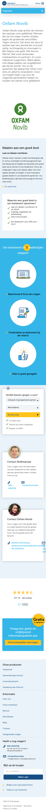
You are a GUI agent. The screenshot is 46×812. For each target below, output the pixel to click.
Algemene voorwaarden (12, 806)
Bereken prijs (13, 415)
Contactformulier (30, 485)
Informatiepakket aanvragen (23, 642)
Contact (6, 728)
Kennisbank (8, 716)
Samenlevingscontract (13, 675)
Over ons (7, 699)
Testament (7, 669)
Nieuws (6, 711)
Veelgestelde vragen (12, 734)
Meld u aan (23, 777)
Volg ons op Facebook (15, 790)
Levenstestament (10, 681)
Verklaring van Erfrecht (13, 687)
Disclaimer (28, 806)
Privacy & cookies (10, 808)
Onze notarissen (10, 705)
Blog (5, 722)
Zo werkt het (9, 186)
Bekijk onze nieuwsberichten (18, 785)
